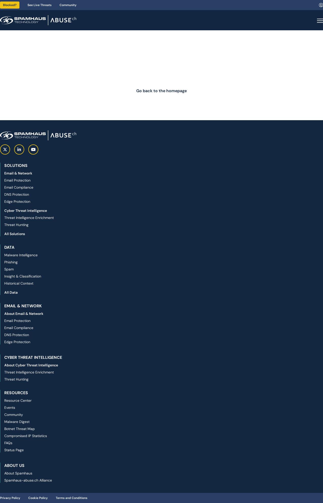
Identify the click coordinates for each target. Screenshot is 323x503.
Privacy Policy (10, 498)
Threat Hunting (16, 224)
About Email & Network (23, 313)
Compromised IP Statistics (25, 436)
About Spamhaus (18, 473)
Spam (9, 269)
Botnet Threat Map (19, 428)
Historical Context (18, 283)
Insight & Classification (22, 276)
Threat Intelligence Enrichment (29, 217)
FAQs (8, 443)
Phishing (11, 262)
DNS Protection (16, 194)
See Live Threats (39, 5)
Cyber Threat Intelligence (25, 210)
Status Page (14, 450)
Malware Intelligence (21, 255)
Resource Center (18, 400)
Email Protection (17, 180)
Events (9, 407)
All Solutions (14, 234)
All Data (11, 292)
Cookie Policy (38, 498)
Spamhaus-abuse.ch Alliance (28, 480)
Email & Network (18, 173)
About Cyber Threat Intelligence (31, 365)
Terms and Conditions (71, 498)
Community (68, 5)
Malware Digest (17, 421)
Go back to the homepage (161, 90)
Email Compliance (18, 187)
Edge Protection (17, 201)
